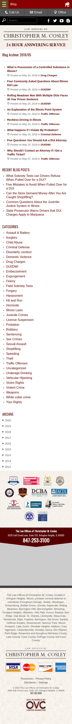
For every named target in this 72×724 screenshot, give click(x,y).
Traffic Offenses (50, 113)
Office (60, 12)
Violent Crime (15, 387)
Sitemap (43, 682)
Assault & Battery (18, 232)
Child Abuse (14, 242)
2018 (6, 432)
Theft (9, 358)
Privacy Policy (43, 678)
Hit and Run (14, 300)
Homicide (12, 305)
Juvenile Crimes (17, 315)
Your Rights (14, 402)
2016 (6, 443)
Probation (12, 324)
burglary (11, 237)
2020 (6, 420)
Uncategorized (16, 368)
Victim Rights (15, 382)
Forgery (11, 290)
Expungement (15, 276)
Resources (27, 678)
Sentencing (14, 334)
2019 (6, 426)
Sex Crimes (14, 339)
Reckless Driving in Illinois (24, 119)
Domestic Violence (18, 257)
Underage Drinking (19, 373)
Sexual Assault (16, 344)
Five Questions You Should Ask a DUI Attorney (37, 140)
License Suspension (20, 319)
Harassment (14, 295)
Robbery (12, 329)
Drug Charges (49, 75)
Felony (10, 281)
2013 (6, 461)
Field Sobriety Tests (19, 286)
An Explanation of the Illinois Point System (34, 109)
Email (36, 12)
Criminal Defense (51, 134)
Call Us (12, 12)
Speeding (12, 353)
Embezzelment (16, 271)
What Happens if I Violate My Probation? (33, 130)
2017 (6, 438)
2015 (6, 449)
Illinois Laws (14, 310)
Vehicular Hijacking (19, 378)
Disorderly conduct (19, 252)
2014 (6, 455)
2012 (6, 467)
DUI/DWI (45, 89)
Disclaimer (30, 682)
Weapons (12, 392)
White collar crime (18, 397)
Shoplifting (13, 348)
